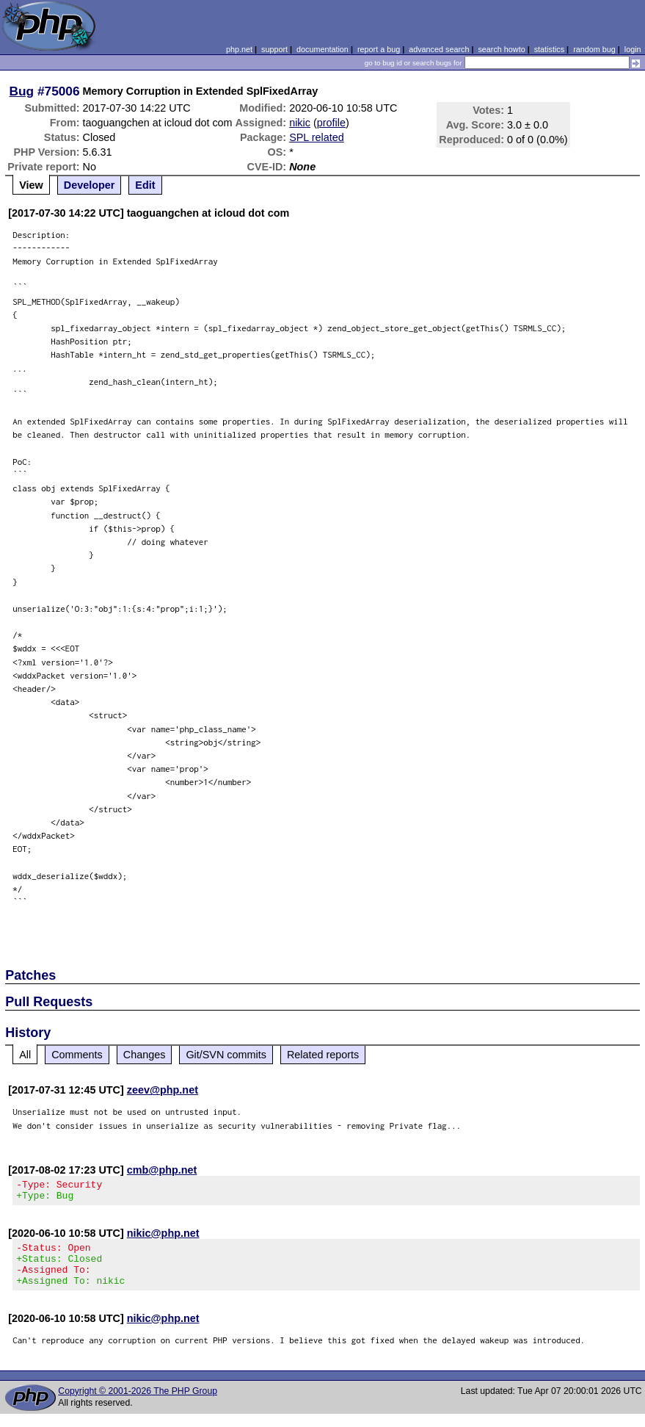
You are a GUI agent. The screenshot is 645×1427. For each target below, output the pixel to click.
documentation (322, 49)
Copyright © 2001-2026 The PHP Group (137, 1404)
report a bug (378, 49)
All (25, 1055)
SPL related (316, 137)
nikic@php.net (163, 1237)
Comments (77, 1055)
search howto (501, 49)
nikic (299, 123)
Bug (22, 91)
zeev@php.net (162, 1090)
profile (331, 123)
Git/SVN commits (226, 1055)
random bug (594, 49)
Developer (89, 185)
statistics (549, 49)
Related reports (323, 1055)
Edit (145, 185)
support (274, 49)
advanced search (439, 49)
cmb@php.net (162, 1170)
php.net (239, 49)
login (632, 49)
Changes (144, 1055)
